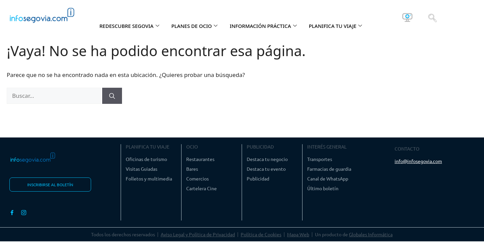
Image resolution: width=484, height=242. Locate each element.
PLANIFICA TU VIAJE (335, 26)
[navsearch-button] (432, 17)
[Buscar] (112, 96)
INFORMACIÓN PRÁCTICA (263, 26)
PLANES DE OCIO (194, 26)
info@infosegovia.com (418, 161)
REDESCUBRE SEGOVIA (129, 26)
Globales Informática (371, 234)
